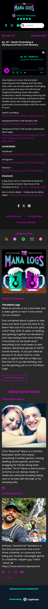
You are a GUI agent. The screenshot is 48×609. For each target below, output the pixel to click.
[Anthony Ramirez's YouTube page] (23, 572)
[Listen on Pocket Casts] (40, 239)
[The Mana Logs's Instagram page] (10, 25)
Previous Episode (26, 222)
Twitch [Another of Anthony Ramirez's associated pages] (7, 577)
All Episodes (35, 216)
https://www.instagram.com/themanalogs (23, 162)
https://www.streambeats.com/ (26, 195)
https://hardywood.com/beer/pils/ (20, 123)
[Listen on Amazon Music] (32, 239)
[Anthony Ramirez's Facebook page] (4, 572)
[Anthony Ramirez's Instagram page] (17, 572)
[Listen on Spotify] (23, 239)
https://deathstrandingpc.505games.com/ (23, 115)
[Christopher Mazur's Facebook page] (4, 488)
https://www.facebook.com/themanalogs (23, 154)
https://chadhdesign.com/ (32, 187)
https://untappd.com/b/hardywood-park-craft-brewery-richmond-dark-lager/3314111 (23, 138)
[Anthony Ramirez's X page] (11, 572)
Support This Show (14, 377)
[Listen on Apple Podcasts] (14, 239)
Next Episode (13, 216)
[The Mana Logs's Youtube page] (17, 25)
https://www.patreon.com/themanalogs (22, 170)
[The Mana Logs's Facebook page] (6, 25)
